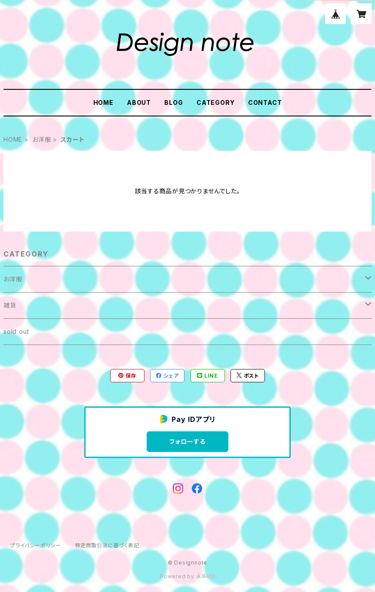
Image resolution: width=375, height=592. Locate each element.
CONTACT (265, 102)
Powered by (187, 576)
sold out (16, 331)
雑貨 (9, 305)
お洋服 (41, 139)
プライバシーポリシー (35, 545)
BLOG (173, 102)
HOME (103, 102)
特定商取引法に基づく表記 (107, 545)
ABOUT (139, 102)
